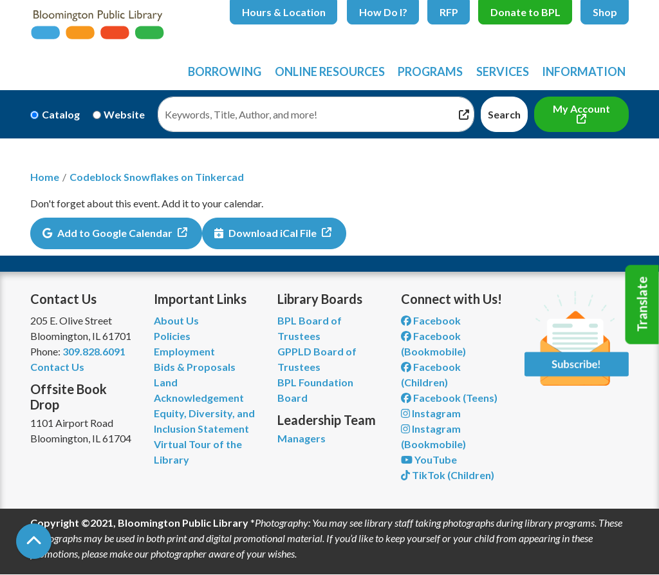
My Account (581, 108)
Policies (172, 336)
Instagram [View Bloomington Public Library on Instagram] (431, 413)
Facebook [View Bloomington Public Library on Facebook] (431, 320)
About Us (176, 320)
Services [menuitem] (502, 71)
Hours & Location (284, 12)
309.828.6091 (93, 351)
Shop (605, 12)
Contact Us (57, 367)
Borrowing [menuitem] (224, 71)
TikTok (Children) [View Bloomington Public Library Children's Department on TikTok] (447, 475)
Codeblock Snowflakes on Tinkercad (157, 177)
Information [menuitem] (584, 71)
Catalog (61, 114)
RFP (449, 12)
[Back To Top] (33, 541)
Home (44, 177)
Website (124, 114)
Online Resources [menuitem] (330, 71)
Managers (301, 438)
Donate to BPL (525, 12)
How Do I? (383, 12)
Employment (184, 351)
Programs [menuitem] (430, 71)
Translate (642, 304)
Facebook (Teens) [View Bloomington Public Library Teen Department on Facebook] (449, 397)
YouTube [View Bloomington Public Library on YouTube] (429, 459)
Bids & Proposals (195, 367)
